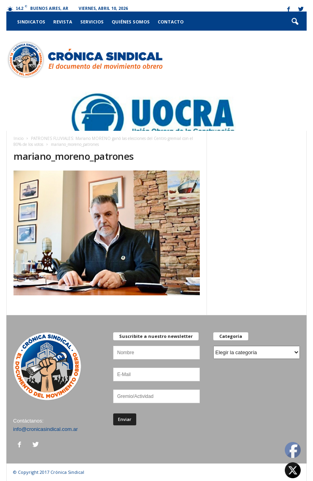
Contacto (171, 22)
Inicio (18, 138)
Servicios (92, 22)
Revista (62, 22)
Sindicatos (31, 22)
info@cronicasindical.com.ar (45, 429)
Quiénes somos (131, 22)
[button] (294, 22)
